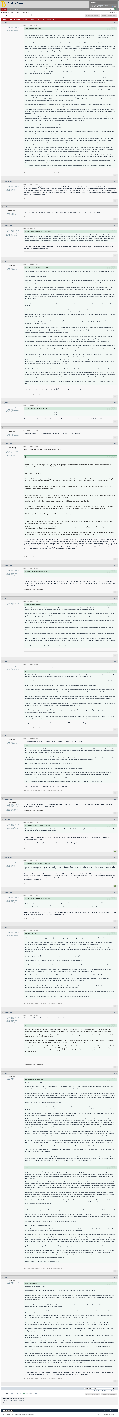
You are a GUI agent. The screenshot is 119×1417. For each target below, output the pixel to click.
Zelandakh (8, 181)
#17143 (115, 207)
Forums (4, 9)
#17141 (115, 22)
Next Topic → (114, 1390)
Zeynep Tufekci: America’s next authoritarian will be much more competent (43, 1102)
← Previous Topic (97, 1390)
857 (21, 15)
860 (30, 15)
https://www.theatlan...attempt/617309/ (34, 1082)
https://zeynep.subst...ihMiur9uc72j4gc (34, 1286)
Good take (27, 667)
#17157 (115, 927)
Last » (36, 15)
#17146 (115, 402)
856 (18, 15)
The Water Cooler (25, 12)
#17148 (115, 443)
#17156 (115, 892)
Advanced (117, 9)
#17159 (115, 1073)
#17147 (115, 428)
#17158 (115, 1012)
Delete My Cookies (19, 1414)
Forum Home (11, 1414)
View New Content (110, 12)
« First (11, 15)
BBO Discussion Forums (7, 12)
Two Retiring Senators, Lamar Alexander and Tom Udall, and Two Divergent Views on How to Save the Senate (53, 741)
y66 (6, 22)
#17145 (115, 261)
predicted (41, 1040)
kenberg (7, 819)
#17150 (115, 598)
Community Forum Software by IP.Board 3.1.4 (106, 1414)
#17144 (115, 225)
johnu (7, 403)
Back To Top (5, 1414)
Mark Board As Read (29, 1414)
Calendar (16, 9)
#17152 (115, 735)
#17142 (115, 181)
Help (114, 6)
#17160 (115, 1277)
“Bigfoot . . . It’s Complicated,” (50, 506)
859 (27, 15)
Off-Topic (17, 12)
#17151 (115, 661)
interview (88, 1035)
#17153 (115, 799)
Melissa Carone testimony (48, 212)
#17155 (115, 857)
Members (10, 9)
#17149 (115, 565)
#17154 (115, 819)
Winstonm (8, 225)
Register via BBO (96, 6)
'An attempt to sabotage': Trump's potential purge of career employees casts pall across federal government (52, 433)
